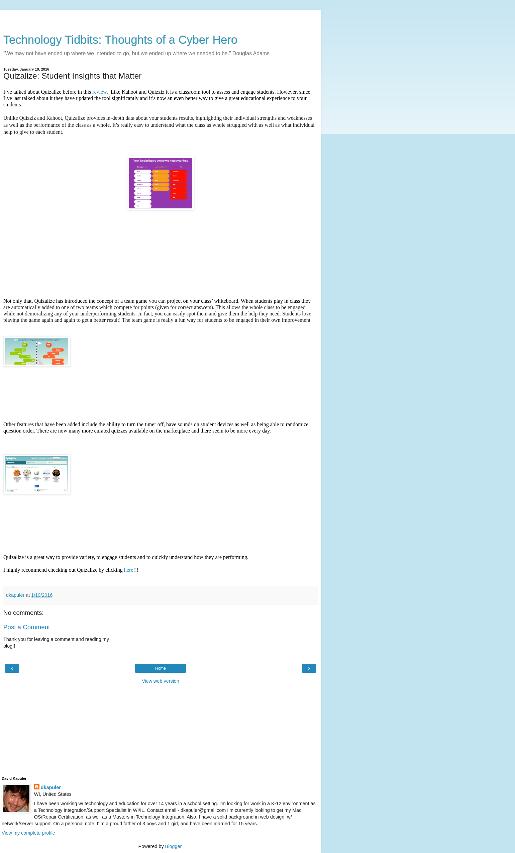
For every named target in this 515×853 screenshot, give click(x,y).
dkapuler (51, 787)
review (99, 92)
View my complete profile (28, 833)
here (128, 570)
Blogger (173, 846)
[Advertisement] (160, 18)
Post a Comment (26, 627)
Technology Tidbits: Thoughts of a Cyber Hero (120, 39)
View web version (160, 681)
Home (160, 668)
